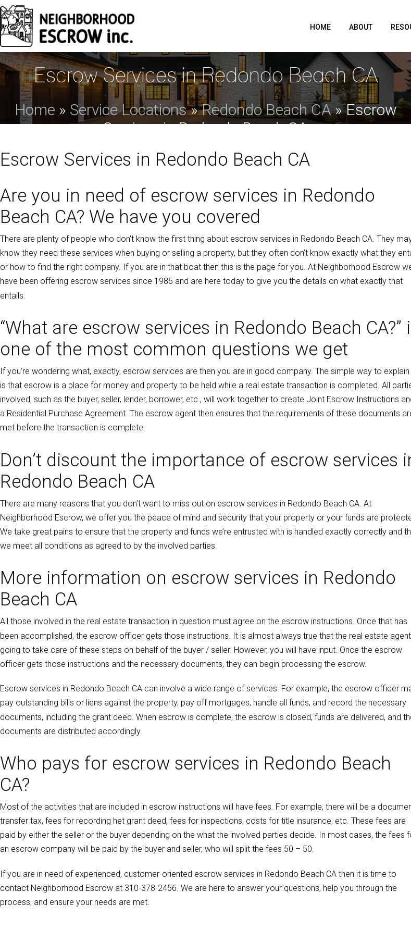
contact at (88, 888)
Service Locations (128, 110)
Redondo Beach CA (266, 110)
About (360, 27)
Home (320, 27)
